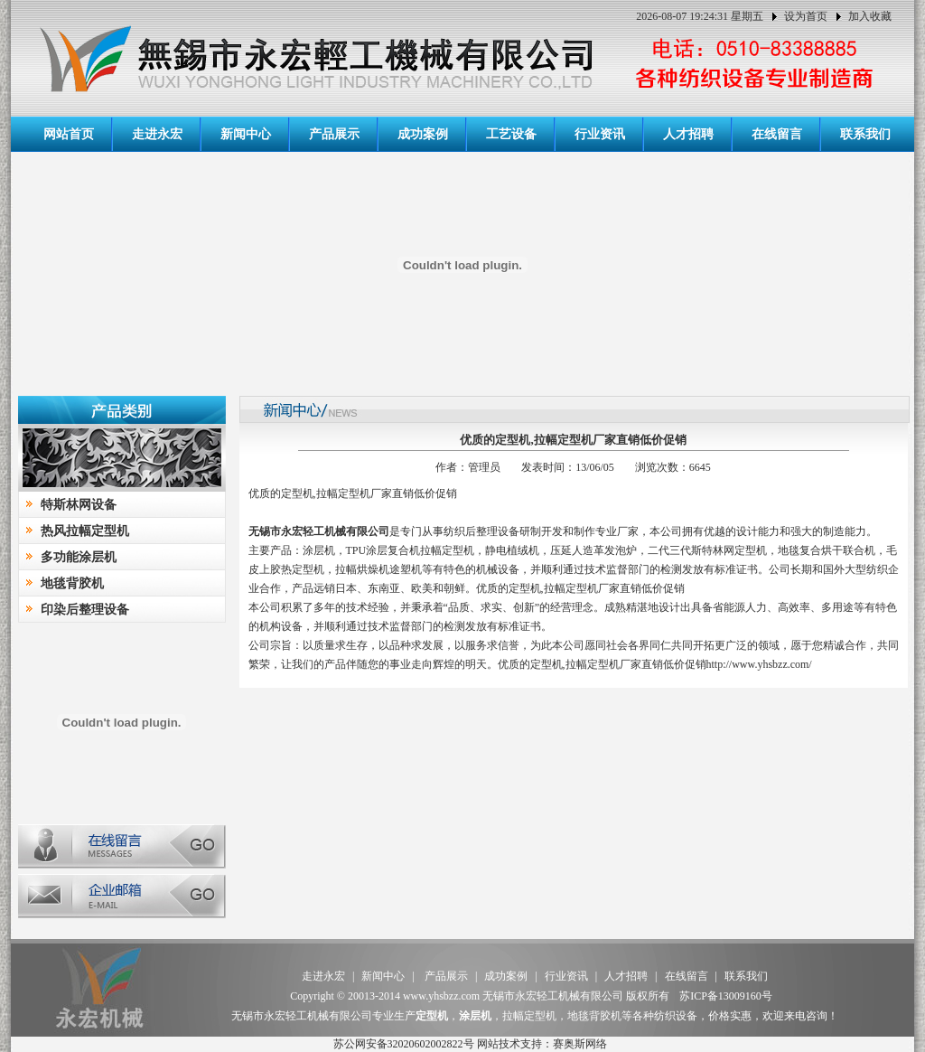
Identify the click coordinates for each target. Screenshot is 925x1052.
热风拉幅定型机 (85, 531)
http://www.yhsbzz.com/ (759, 664)
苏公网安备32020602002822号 (403, 1044)
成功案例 (422, 134)
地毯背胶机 (72, 583)
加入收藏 (870, 16)
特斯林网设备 (79, 505)
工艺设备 (511, 134)
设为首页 (805, 16)
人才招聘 (688, 134)
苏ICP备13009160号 (725, 996)
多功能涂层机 (79, 557)
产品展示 (334, 134)
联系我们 (865, 134)
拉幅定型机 (447, 550)
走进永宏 (157, 134)
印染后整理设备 (85, 609)
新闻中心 (245, 134)
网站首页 (68, 134)
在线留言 (777, 134)
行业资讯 (600, 134)
